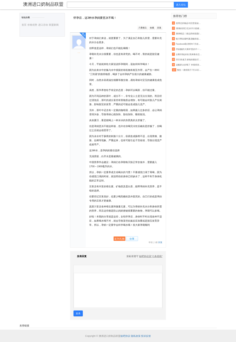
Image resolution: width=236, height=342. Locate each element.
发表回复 (80, 256)
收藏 (152, 28)
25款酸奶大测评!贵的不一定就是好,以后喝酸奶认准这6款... (189, 49)
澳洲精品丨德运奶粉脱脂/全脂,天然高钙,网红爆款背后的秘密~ (189, 33)
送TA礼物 (119, 238)
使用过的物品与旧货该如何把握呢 (189, 23)
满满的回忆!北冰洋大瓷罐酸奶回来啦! (189, 28)
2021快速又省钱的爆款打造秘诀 (189, 59)
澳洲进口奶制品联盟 (43, 4)
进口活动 (43, 24)
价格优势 (32, 24)
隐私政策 (136, 336)
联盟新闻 (54, 24)
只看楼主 (142, 28)
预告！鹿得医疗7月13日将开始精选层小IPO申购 (190, 70)
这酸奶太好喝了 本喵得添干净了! (189, 65)
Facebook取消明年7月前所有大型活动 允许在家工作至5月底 (189, 44)
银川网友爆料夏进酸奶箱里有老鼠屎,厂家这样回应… (189, 39)
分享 (131, 238)
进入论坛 (181, 4)
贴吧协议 (125, 336)
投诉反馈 (146, 336)
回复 (159, 28)
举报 (151, 242)
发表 (78, 313)
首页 (24, 24)
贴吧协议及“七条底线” (151, 256)
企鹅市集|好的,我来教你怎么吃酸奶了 (189, 54)
